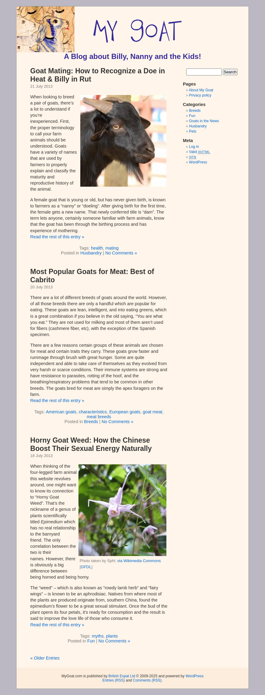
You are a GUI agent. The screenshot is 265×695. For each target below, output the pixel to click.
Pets (192, 131)
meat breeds (99, 416)
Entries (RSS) (113, 680)
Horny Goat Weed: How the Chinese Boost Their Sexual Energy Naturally (91, 444)
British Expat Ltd (121, 676)
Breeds (91, 421)
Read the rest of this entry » (57, 236)
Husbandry (91, 253)
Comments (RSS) (147, 680)
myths (97, 636)
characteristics (93, 411)
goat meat (152, 411)
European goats (124, 411)
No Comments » (121, 253)
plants (112, 636)
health (97, 248)
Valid (199, 152)
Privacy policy (200, 95)
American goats (61, 411)
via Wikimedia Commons (139, 560)
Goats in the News (204, 121)
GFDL (86, 567)
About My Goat (201, 90)
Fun (91, 640)
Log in (194, 146)
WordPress (198, 162)
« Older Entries (45, 658)
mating (111, 248)
